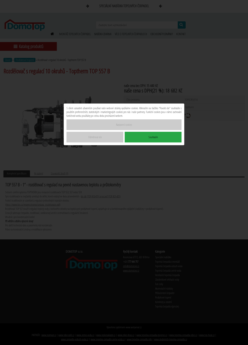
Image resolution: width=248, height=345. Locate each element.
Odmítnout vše (95, 137)
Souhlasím (153, 137)
